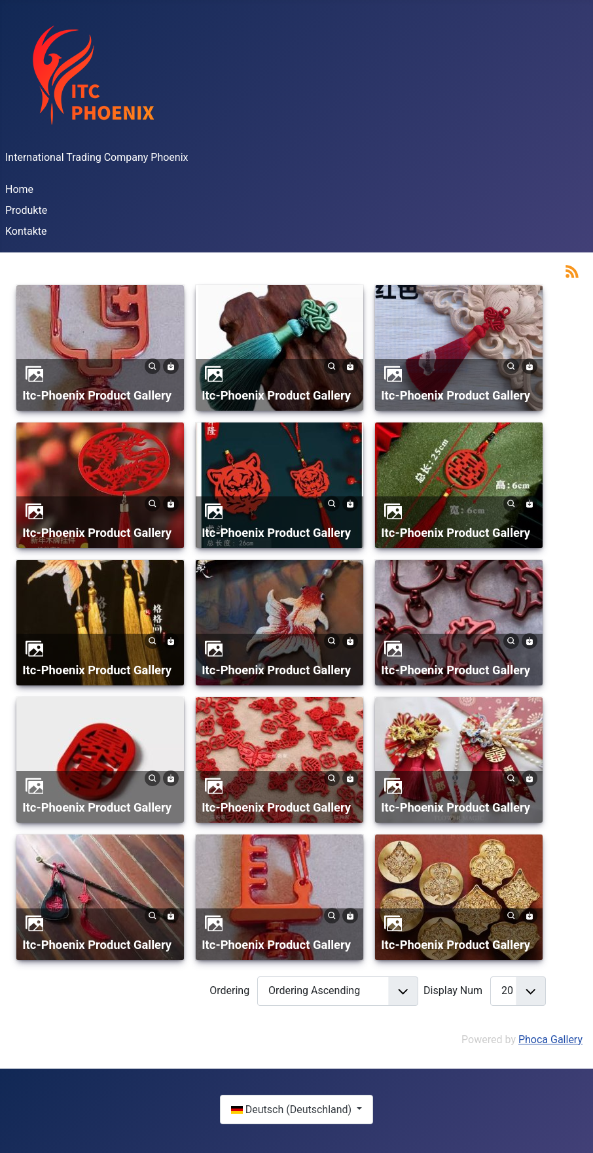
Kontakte (26, 231)
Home (19, 189)
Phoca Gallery (550, 1039)
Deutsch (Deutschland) (292, 1109)
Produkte (26, 210)
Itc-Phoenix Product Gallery (96, 395)
